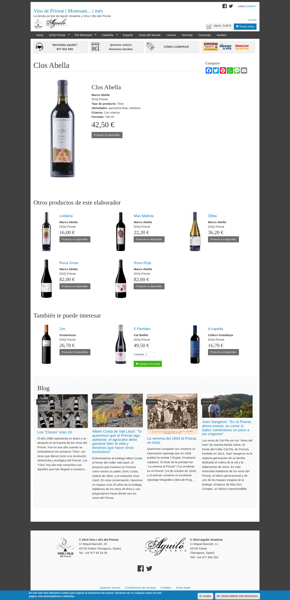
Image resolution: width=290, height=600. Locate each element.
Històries (42, 401)
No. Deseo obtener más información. (237, 596)
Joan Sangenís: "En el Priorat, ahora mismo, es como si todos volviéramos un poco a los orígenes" (227, 428)
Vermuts (187, 35)
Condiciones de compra (140, 587)
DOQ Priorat (58, 35)
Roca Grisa (68, 263)
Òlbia (212, 216)
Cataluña (108, 35)
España (128, 35)
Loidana (66, 216)
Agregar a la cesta (147, 363)
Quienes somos (110, 587)
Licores (171, 35)
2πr (62, 329)
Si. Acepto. (205, 596)
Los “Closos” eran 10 (54, 432)
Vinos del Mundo (149, 35)
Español (251, 6)
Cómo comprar (176, 46)
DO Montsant (84, 35)
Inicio (39, 35)
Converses (98, 401)
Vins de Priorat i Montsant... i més (68, 11)
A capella (215, 329)
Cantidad (139, 354)
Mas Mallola (143, 216)
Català (241, 6)
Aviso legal (183, 587)
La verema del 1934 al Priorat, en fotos (172, 440)
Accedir (252, 19)
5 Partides (142, 329)
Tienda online (245, 26)
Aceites (221, 35)
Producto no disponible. (107, 135)
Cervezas (204, 35)
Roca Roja (142, 263)
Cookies (166, 587)
